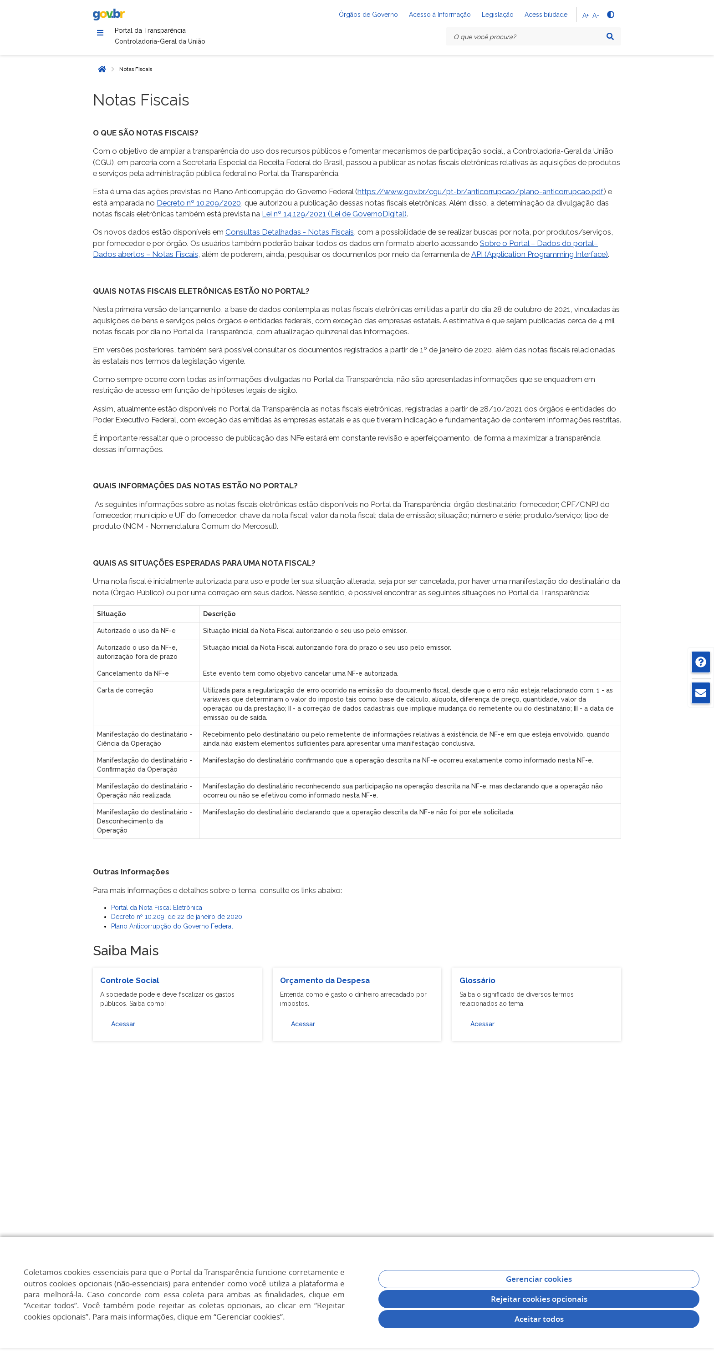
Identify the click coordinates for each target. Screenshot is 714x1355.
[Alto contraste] (610, 14)
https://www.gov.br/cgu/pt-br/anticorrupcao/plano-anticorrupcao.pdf (480, 196)
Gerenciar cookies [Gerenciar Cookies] (539, 1279)
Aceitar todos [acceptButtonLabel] (539, 1319)
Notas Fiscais (135, 74)
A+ (585, 15)
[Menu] (100, 34)
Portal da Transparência (174, 33)
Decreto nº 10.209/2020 (199, 207)
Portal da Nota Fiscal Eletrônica (156, 912)
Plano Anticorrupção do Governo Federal (172, 931)
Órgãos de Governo (368, 14)
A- (595, 15)
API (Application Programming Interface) (539, 259)
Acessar (123, 1029)
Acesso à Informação (440, 14)
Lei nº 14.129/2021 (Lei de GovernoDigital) (334, 218)
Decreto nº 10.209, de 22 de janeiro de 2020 (176, 922)
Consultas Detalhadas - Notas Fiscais (289, 237)
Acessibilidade (546, 14)
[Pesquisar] (610, 36)
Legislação (498, 14)
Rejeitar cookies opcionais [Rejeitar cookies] (539, 1299)
